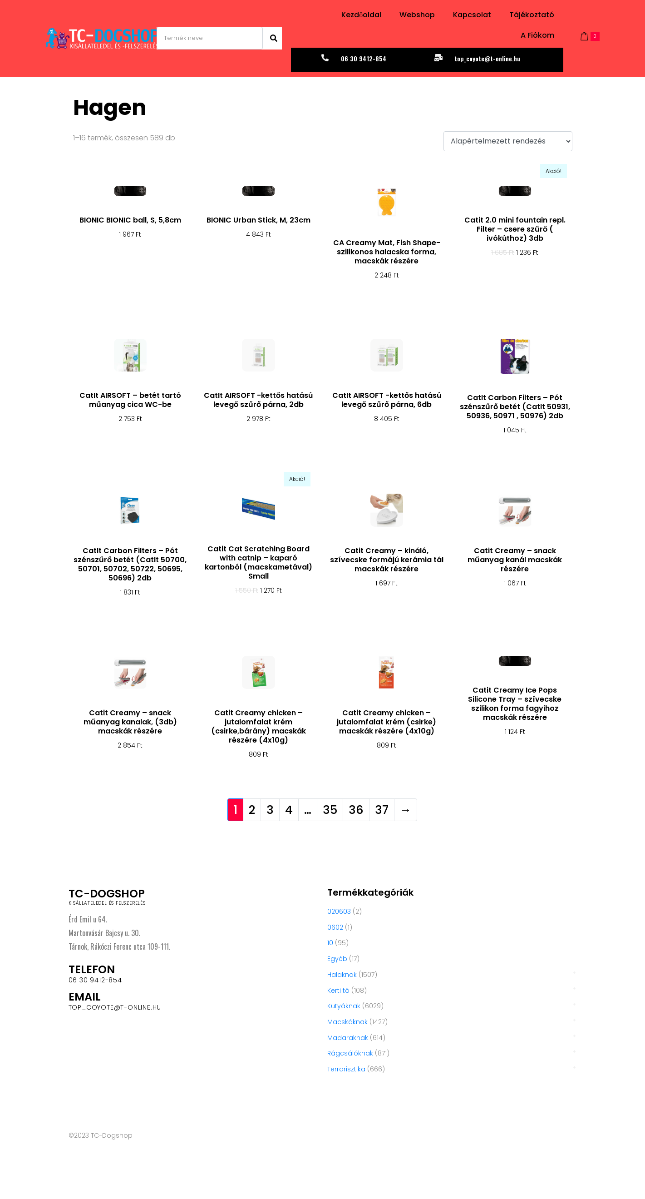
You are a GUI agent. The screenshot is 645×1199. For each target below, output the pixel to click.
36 (356, 810)
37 (382, 810)
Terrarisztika (346, 1069)
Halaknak (342, 974)
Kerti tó (338, 990)
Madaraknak (347, 1037)
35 (330, 810)
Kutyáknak (343, 1006)
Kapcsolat (472, 15)
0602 (335, 927)
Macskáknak (347, 1021)
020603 (339, 911)
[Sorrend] (507, 141)
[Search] (272, 38)
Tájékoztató (531, 15)
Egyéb (337, 958)
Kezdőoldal (361, 15)
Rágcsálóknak (350, 1053)
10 (330, 942)
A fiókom (537, 35)
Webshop (417, 15)
